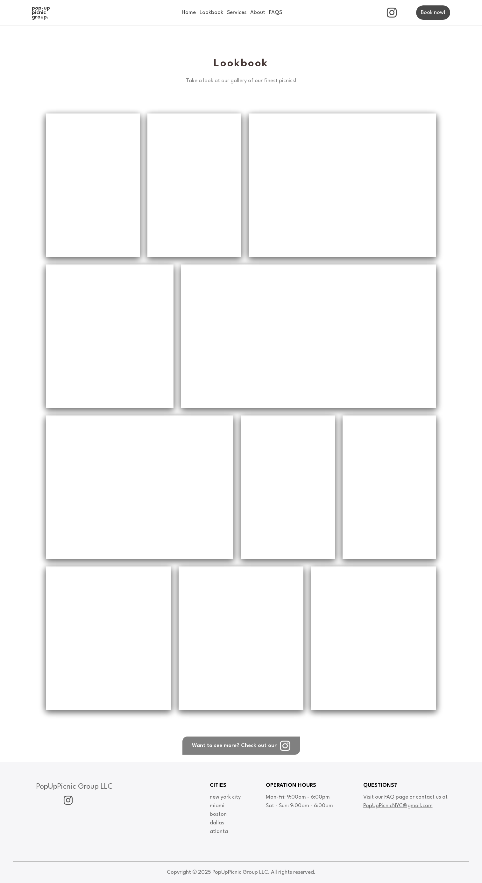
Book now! (433, 12)
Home (189, 12)
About (257, 12)
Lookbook (211, 12)
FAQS (275, 12)
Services (236, 12)
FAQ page (396, 797)
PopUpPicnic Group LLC (74, 787)
